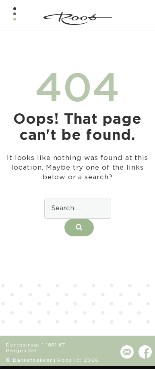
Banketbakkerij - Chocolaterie (77, 18)
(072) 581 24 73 (108, 356)
